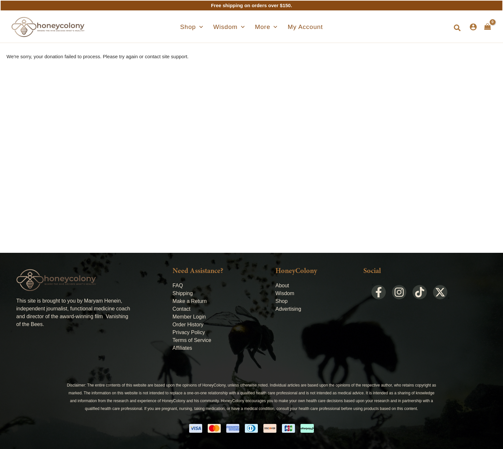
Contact (181, 309)
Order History (188, 324)
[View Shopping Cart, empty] (487, 27)
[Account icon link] (473, 27)
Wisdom (284, 293)
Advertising (288, 309)
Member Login (189, 317)
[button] (457, 28)
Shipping (183, 293)
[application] (207, 27)
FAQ (178, 285)
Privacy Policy (189, 332)
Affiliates (182, 348)
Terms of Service (192, 340)
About (282, 285)
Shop (281, 301)
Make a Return (190, 301)
